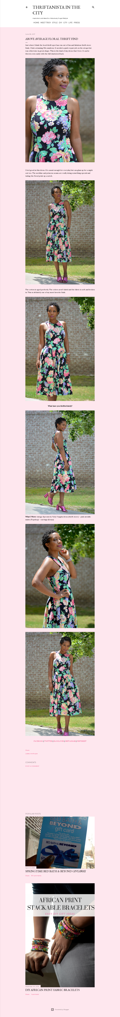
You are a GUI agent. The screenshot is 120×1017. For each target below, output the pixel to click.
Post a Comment (32, 766)
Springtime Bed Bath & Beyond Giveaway (55, 871)
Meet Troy (45, 23)
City (64, 23)
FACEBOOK (38, 741)
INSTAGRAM (70, 741)
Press (76, 23)
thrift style (34, 753)
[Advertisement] (60, 790)
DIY (59, 23)
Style (54, 23)
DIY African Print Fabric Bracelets (52, 990)
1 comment (35, 994)
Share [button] (27, 750)
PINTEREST (81, 741)
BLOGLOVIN (59, 741)
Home (35, 23)
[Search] (93, 6)
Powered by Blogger (60, 1009)
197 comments (36, 876)
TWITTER (48, 741)
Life (70, 23)
